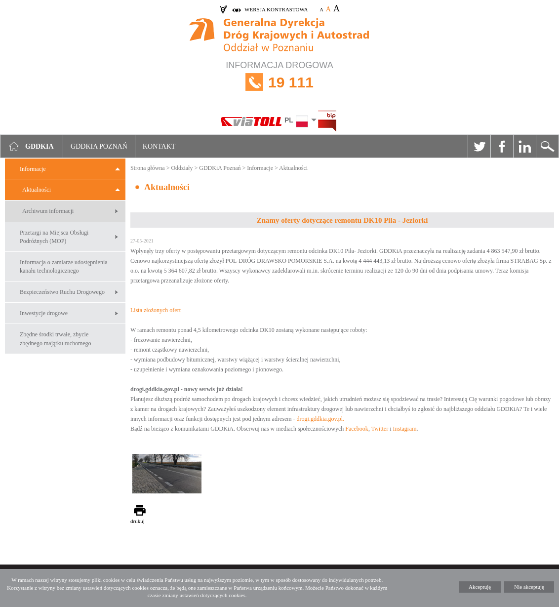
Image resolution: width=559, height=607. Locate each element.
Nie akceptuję (529, 587)
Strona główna (147, 167)
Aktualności (36, 189)
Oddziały (182, 167)
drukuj (137, 521)
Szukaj (547, 146)
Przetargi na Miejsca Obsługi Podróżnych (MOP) (54, 236)
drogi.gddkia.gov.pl (320, 418)
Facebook (501, 146)
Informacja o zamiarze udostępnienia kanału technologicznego (64, 266)
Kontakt (159, 146)
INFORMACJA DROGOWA (279, 82)
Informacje (33, 168)
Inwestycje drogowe (44, 313)
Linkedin (524, 146)
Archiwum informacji (48, 210)
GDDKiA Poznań (219, 167)
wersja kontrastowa (276, 9)
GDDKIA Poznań (99, 146)
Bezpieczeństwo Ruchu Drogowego (62, 291)
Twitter (479, 146)
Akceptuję (480, 587)
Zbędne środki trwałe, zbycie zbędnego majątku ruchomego (55, 338)
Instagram (405, 428)
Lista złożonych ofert (155, 310)
